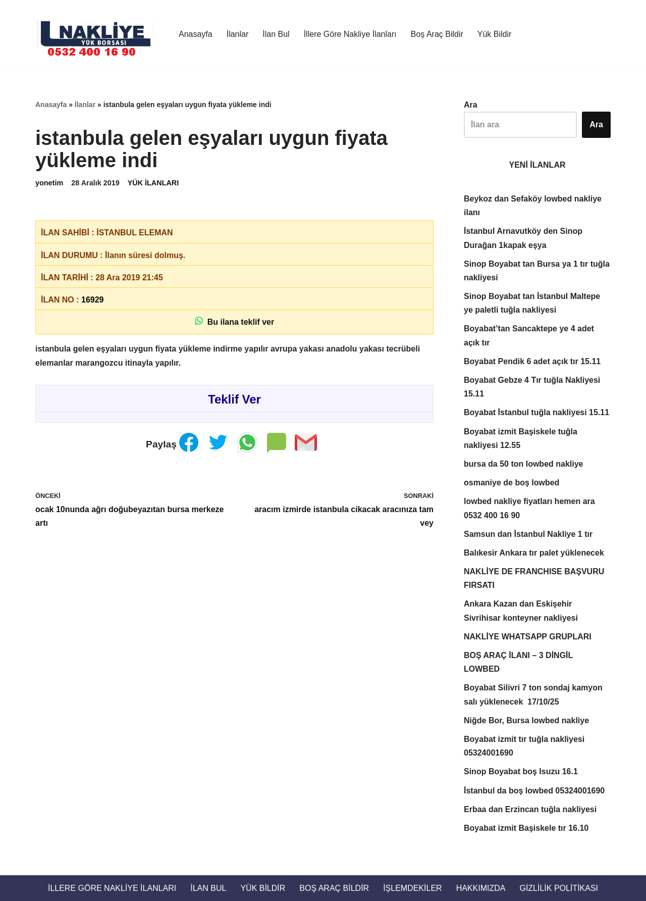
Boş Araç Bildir (437, 34)
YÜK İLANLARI (153, 183)
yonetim (49, 183)
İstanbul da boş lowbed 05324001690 (534, 790)
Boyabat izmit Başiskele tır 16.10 (526, 828)
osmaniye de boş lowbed (511, 482)
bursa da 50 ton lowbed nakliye (523, 464)
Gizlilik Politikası (558, 888)
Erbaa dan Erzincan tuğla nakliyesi (530, 809)
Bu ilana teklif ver (234, 321)
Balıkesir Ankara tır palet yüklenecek (534, 552)
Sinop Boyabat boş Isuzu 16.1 (521, 771)
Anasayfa (195, 34)
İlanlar (238, 34)
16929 (92, 299)
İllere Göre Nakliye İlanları (350, 34)
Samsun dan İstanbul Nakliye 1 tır (528, 534)
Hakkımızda (481, 888)
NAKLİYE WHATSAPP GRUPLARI (527, 636)
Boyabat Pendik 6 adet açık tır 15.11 (532, 361)
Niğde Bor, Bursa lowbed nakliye (526, 720)
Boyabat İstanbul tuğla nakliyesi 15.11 (536, 412)
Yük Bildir (494, 34)
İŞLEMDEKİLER (412, 888)
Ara (470, 105)
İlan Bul (275, 34)
